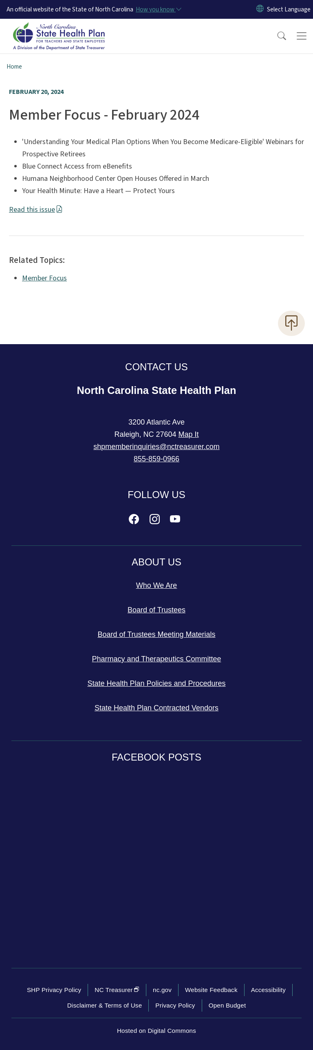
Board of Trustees (156, 610)
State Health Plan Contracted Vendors (156, 708)
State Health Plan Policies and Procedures (156, 683)
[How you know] (158, 9)
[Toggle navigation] (301, 36)
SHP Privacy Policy (54, 989)
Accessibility (268, 989)
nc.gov (162, 989)
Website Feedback (211, 989)
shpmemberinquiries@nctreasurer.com (156, 447)
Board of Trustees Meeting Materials (156, 634)
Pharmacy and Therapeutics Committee (156, 659)
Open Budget (227, 1005)
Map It (189, 434)
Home (14, 66)
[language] (289, 9)
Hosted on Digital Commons (156, 1030)
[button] (276, 36)
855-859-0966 (156, 459)
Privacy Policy (175, 1005)
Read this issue (36, 210)
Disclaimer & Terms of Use (104, 1005)
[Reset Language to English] (260, 9)
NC (117, 989)
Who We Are (156, 585)
